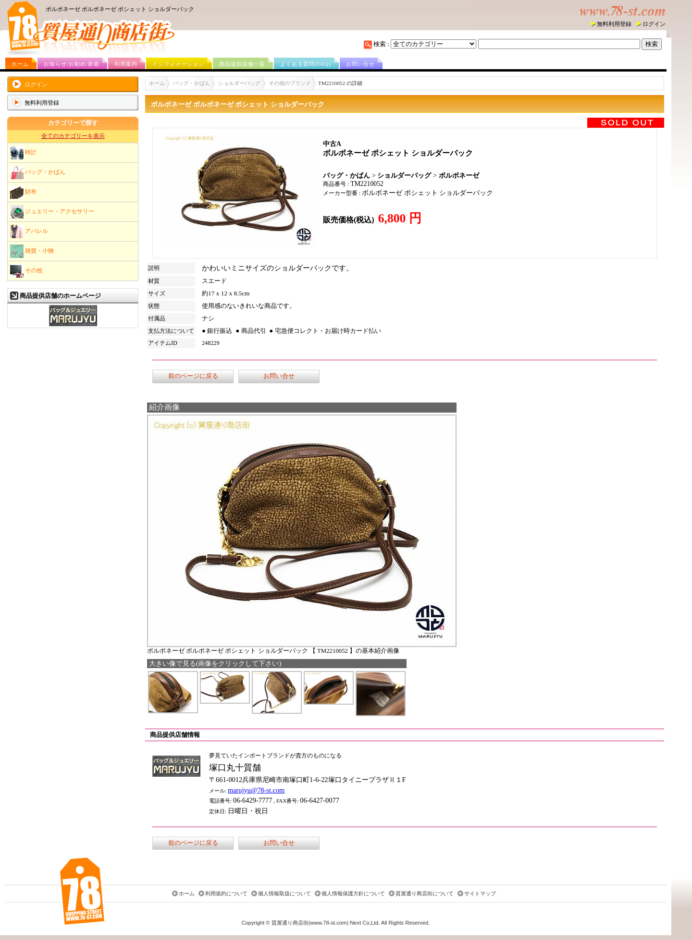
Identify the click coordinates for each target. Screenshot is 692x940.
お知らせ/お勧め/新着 (71, 64)
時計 (23, 152)
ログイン (654, 24)
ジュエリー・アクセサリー (52, 212)
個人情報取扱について (284, 893)
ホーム (20, 64)
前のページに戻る (193, 376)
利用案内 (125, 64)
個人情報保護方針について (353, 893)
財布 (23, 192)
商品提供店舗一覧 (242, 64)
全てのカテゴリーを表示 (73, 136)
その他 (26, 271)
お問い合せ (360, 64)
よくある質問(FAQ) (305, 64)
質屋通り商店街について (424, 893)
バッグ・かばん (37, 172)
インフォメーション (178, 64)
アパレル (29, 231)
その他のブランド (290, 83)
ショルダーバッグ (239, 83)
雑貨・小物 (32, 251)
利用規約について (226, 893)
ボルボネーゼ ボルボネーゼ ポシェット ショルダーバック (120, 9)
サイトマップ (480, 893)
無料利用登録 (614, 24)
